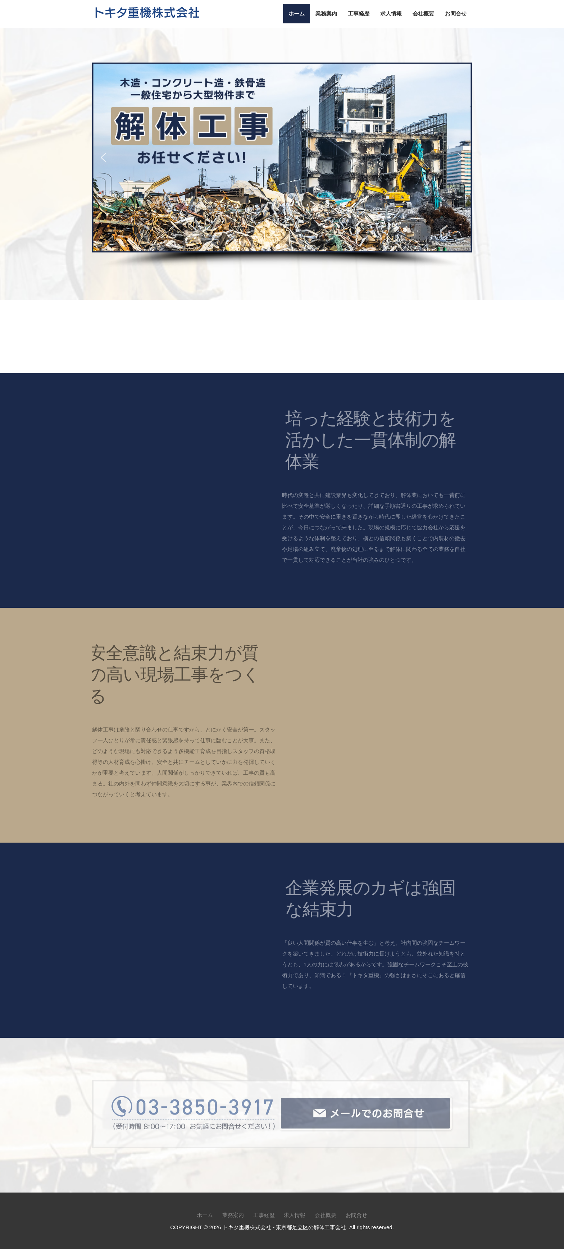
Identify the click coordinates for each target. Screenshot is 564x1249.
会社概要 (423, 13)
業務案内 (326, 13)
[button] (103, 157)
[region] (282, 165)
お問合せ (456, 13)
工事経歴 (358, 13)
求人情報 (391, 13)
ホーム (296, 13)
